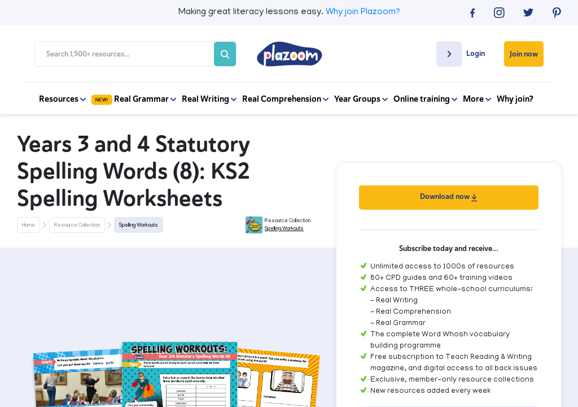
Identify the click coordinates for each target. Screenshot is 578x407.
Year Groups (361, 99)
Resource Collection (77, 225)
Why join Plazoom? (363, 12)
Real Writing (209, 99)
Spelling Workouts (138, 225)
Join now (524, 54)
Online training (425, 99)
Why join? (515, 99)
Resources (62, 99)
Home (28, 225)
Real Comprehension (285, 99)
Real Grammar (133, 99)
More (477, 99)
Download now (448, 196)
